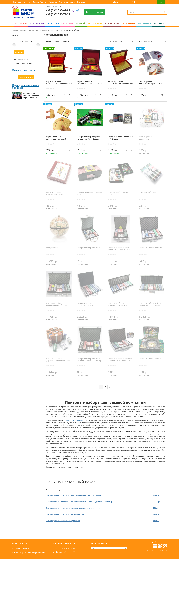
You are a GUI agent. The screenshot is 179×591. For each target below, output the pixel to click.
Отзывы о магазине (24, 113)
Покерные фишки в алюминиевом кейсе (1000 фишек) (88, 305)
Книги (15, 105)
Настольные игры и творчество (51, 30)
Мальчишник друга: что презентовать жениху (29, 201)
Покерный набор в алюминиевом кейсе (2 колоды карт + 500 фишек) (119, 305)
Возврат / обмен (39, 2)
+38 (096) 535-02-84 (58, 10)
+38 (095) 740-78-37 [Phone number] (58, 14)
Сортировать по (135, 41)
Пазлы (16, 93)
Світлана (16, 117)
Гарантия (53, 2)
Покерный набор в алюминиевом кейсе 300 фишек (56, 305)
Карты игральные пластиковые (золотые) (63, 520)
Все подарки (33, 30)
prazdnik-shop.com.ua (74, 420)
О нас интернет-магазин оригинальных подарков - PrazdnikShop (29, 554)
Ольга (14, 147)
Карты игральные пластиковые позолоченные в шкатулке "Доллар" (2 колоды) (79, 502)
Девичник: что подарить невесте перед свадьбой (31, 188)
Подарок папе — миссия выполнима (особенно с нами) (31, 239)
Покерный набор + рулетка (150, 358)
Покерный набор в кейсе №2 (89, 247)
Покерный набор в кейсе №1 (151, 247)
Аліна (14, 132)
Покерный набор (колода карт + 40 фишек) (120, 138)
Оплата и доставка (67, 2)
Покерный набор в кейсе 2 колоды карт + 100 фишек (119, 248)
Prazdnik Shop (160, 583)
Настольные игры (20, 81)
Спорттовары (19, 101)
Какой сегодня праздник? (24, 579)
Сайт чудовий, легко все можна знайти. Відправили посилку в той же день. (25, 137)
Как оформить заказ (21, 2)
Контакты (81, 2)
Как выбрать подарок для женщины (28, 226)
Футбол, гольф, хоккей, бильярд (23, 68)
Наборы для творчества (23, 73)
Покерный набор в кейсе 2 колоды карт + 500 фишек (150, 304)
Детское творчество (21, 77)
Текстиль (17, 89)
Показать (114, 41)
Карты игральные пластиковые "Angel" (55, 193)
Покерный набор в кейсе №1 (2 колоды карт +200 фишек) (120, 359)
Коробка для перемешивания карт (89, 193)
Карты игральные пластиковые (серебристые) (65, 514)
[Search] (164, 12)
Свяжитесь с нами (21, 549)
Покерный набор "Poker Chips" (118, 193)
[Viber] (73, 11)
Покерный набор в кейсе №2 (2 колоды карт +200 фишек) (89, 359)
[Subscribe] (125, 549)
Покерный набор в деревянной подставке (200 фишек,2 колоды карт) (58, 360)
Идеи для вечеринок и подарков (25, 179)
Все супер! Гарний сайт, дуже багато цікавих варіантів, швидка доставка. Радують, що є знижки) (26, 122)
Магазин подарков (19, 30)
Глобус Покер (52, 247)
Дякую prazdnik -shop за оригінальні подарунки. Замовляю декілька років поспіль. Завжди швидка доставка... (22, 154)
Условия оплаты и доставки (25, 559)
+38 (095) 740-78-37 (62, 561)
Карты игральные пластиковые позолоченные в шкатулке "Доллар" (74, 495)
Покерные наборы (21, 59)
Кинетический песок (22, 97)
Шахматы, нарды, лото (22, 63)
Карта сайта (18, 583)
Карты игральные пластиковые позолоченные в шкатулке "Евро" (73, 508)
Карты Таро (18, 85)
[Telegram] (77, 11)
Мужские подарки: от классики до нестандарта (31, 214)
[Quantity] (64, 95)
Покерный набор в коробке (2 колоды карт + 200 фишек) (89, 138)
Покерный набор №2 (147, 192)
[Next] (109, 387)
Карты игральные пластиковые (146, 138)
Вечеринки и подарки (22, 575)
